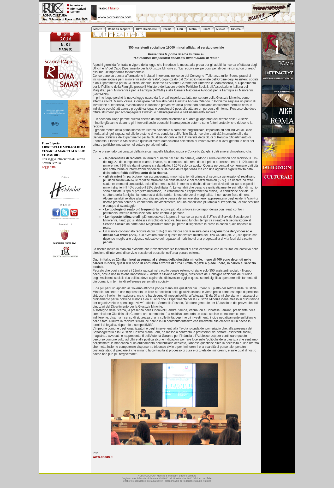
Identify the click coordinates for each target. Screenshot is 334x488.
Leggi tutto (49, 167)
